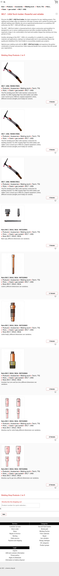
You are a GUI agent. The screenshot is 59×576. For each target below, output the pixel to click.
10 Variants (52, 437)
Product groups (44, 545)
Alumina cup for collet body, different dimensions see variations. (21, 430)
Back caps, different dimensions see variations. (15, 239)
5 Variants (52, 245)
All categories (44, 543)
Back (4, 514)
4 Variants (52, 102)
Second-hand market (44, 526)
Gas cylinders (44, 538)
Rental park (44, 529)
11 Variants (52, 293)
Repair (44, 536)
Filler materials (44, 533)
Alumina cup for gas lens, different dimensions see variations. (20, 478)
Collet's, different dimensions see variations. (14, 286)
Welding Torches (44, 531)
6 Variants (52, 389)
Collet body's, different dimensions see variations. (16, 334)
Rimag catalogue (44, 540)
